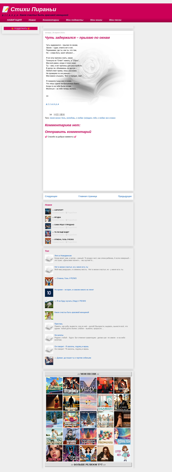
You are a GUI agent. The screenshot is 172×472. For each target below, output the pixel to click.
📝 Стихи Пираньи (29, 9)
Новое (32, 20)
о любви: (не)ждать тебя (86, 118)
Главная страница (87, 196)
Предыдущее (125, 196)
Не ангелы (58, 335)
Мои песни (115, 20)
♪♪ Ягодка (56, 217)
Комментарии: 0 (59, 213)
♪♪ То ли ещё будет (60, 232)
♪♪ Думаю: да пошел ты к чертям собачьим (72, 358)
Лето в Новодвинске (63, 256)
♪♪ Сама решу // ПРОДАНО (63, 225)
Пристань (58, 324)
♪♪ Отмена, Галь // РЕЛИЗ (63, 239)
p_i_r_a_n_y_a (52, 104)
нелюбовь (71, 118)
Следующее (51, 196)
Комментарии (51, 20)
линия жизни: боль (57, 118)
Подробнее (72, 213)
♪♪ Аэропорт (57, 210)
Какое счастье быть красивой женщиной (71, 312)
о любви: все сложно (106, 118)
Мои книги (96, 20)
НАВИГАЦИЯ (14, 20)
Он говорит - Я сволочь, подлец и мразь (71, 346)
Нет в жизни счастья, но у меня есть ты (71, 267)
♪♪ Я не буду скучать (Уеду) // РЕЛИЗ (70, 301)
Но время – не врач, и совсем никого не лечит (74, 290)
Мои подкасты (74, 20)
